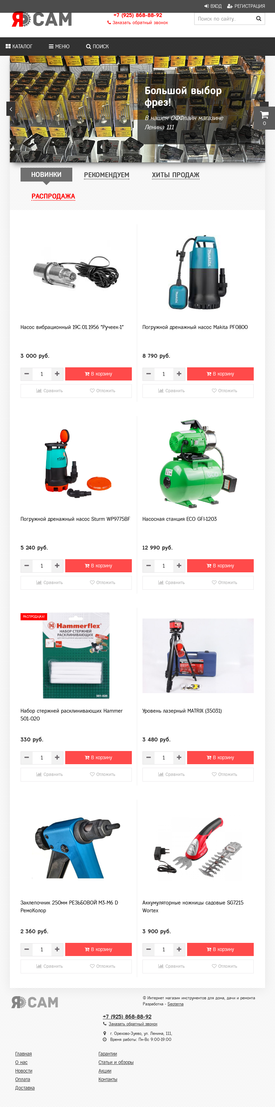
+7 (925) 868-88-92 (137, 15)
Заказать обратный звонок (137, 22)
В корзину (98, 374)
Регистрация (246, 6)
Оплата (22, 1079)
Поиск (97, 46)
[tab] (46, 175)
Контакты (108, 1079)
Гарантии (108, 1054)
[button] (10, 109)
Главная (23, 1054)
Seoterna (176, 1004)
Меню (59, 46)
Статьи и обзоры (116, 1062)
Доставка (25, 1088)
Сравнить (50, 390)
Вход (213, 6)
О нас (21, 1062)
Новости (23, 1071)
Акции (105, 1071)
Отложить (102, 390)
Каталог (19, 46)
